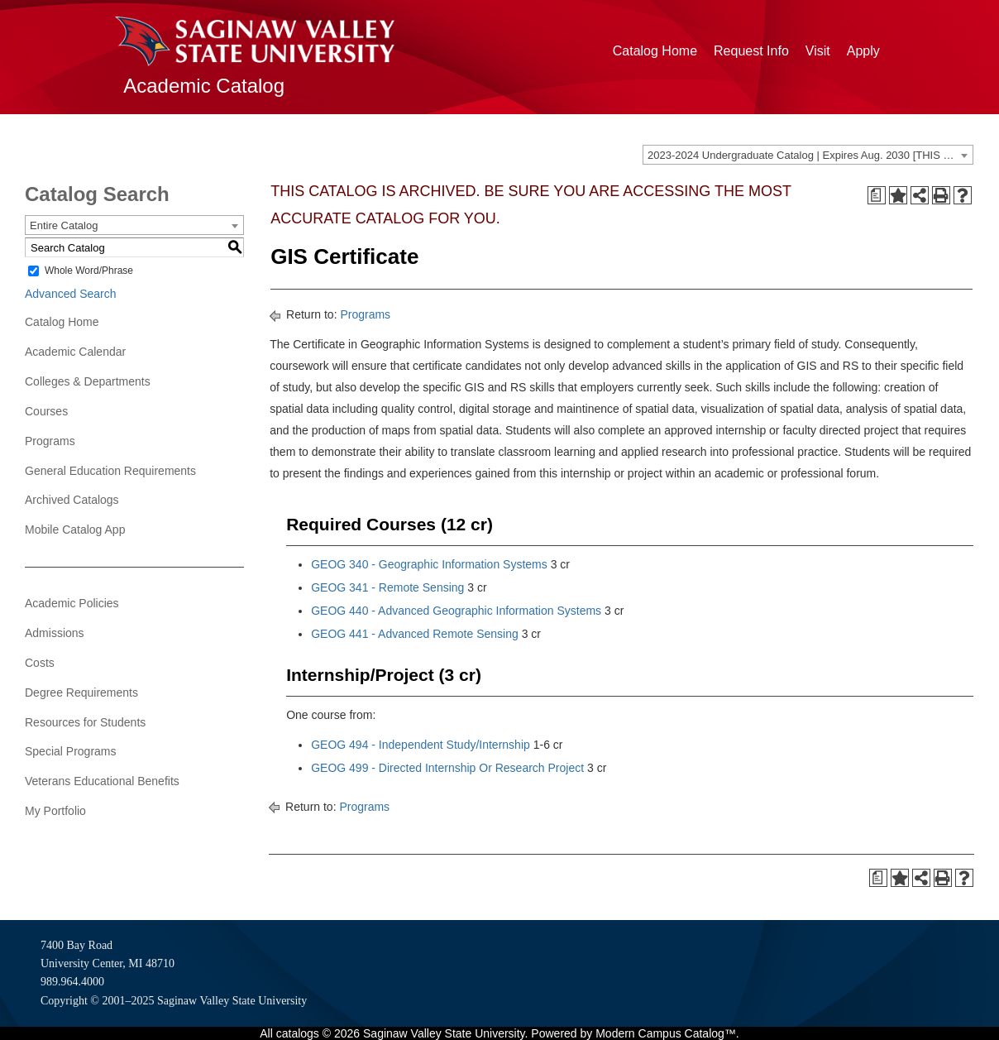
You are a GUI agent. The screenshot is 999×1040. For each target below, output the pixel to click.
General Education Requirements (110, 470)
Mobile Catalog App (75, 529)
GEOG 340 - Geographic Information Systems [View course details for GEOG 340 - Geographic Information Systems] (429, 564)
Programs (50, 441)
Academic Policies (72, 603)
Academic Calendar (75, 351)
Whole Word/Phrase (89, 270)
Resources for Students (85, 722)
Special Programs (71, 751)
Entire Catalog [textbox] (64, 225)
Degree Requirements (81, 692)
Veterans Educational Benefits (102, 781)
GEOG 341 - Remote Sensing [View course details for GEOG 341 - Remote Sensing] (387, 587)
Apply (863, 51)
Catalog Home (655, 51)
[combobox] (808, 155)
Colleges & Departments (88, 381)
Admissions (54, 633)
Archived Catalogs (72, 499)
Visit (817, 51)
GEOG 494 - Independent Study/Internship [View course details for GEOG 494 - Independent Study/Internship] (420, 744)
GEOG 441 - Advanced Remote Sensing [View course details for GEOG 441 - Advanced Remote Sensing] (415, 633)
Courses (46, 411)
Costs (40, 662)
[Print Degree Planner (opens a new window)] (877, 195)
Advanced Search (71, 293)
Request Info (751, 51)
